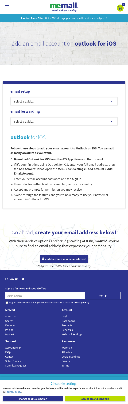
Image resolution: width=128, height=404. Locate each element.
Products (67, 325)
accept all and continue (95, 399)
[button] (120, 8)
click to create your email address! (64, 259)
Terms (65, 365)
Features (10, 325)
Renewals (67, 329)
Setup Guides (13, 361)
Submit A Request (15, 365)
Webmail (67, 347)
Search (9, 321)
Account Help (13, 347)
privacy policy (14, 391)
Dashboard (68, 321)
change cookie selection (32, 399)
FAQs (8, 352)
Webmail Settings (72, 334)
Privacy (66, 361)
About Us (10, 316)
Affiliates (67, 352)
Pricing (9, 329)
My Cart (9, 334)
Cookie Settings (71, 356)
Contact (9, 356)
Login (65, 316)
